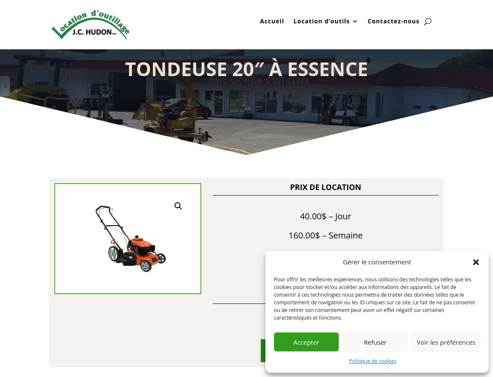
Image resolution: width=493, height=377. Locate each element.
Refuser (375, 342)
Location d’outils (321, 22)
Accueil (272, 22)
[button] (476, 262)
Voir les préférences (446, 342)
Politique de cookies (373, 361)
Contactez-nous (394, 22)
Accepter (306, 342)
